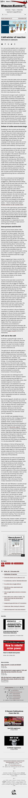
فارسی (17, 781)
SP (12, 563)
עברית (25, 781)
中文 (14, 785)
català (10, 780)
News (17, 762)
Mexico (11, 774)
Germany (14, 773)
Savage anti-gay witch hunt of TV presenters (15, 603)
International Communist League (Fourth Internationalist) (14, 761)
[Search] (25, 14)
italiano (14, 782)
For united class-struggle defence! (12, 584)
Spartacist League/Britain (14, 12)
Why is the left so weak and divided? (11, 664)
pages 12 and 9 (12, 331)
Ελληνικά (23, 780)
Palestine (7, 563)
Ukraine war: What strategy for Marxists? (14, 606)
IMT (3, 563)
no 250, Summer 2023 (12, 204)
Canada (9, 773)
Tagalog (16, 784)
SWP (3, 565)
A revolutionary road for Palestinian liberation (15, 580)
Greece (4, 774)
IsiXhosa (25, 784)
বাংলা (7, 780)
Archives (7, 10)
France (18, 773)
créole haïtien (8, 782)
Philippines (16, 774)
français (21, 781)
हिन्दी (4, 782)
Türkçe (20, 784)
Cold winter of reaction (10, 574)
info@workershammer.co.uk (15, 692)
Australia (5, 773)
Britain (23, 773)
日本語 (18, 782)
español (8, 781)
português (8, 784)
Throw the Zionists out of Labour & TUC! (14, 577)
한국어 (21, 782)
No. (6, 18)
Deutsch (18, 780)
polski (3, 784)
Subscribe (20, 10)
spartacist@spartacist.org (16, 765)
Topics (13, 10)
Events (20, 762)
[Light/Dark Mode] (26, 2)
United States (23, 774)
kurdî (25, 782)
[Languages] (24, 2)
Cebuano (14, 780)
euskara (13, 781)
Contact (13, 1)
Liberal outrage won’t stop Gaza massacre (14, 609)
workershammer (16, 693)
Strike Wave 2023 (19, 563)
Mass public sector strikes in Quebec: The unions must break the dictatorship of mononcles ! (14, 598)
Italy (8, 774)
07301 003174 (15, 690)
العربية (4, 780)
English (4, 781)
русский (12, 784)
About (8, 1)
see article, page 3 (15, 427)
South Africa (14, 775)
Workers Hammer (9, 687)
